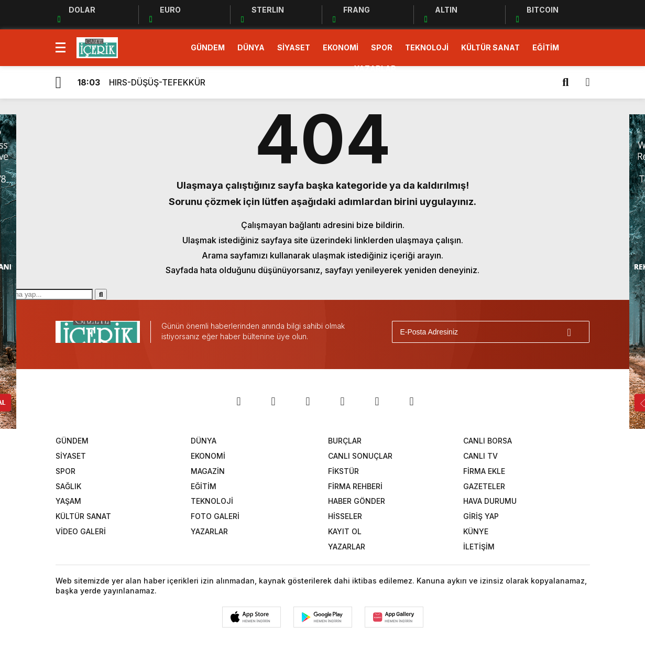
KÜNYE (475, 531)
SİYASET (293, 47)
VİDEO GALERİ (81, 531)
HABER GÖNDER (356, 500)
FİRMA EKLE (484, 471)
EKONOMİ (340, 47)
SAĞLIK (68, 486)
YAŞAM (68, 500)
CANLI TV (480, 455)
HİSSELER (345, 516)
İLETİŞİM (479, 546)
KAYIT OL (345, 531)
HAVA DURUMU (490, 500)
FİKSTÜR (343, 471)
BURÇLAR (345, 440)
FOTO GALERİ (215, 516)
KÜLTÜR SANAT (490, 47)
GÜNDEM (208, 47)
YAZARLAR (375, 68)
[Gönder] (576, 332)
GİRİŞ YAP (481, 516)
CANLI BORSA (487, 440)
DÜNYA (251, 47)
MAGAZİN (208, 471)
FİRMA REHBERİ (355, 486)
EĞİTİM (545, 47)
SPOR (381, 47)
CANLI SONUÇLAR (360, 455)
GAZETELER (484, 486)
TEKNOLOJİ (427, 47)
